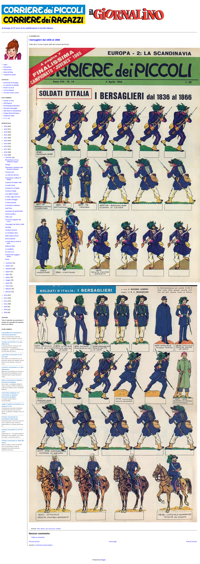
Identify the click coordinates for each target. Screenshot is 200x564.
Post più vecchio (191, 541)
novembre (9, 263)
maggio (8, 280)
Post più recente (34, 541)
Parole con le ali (8, 88)
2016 (6, 152)
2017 (6, 149)
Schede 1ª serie (8, 101)
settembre (9, 269)
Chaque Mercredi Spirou (11, 113)
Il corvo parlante (8, 90)
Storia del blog (8, 72)
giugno (8, 277)
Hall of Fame (7, 69)
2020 (6, 140)
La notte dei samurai (12, 175)
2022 (6, 135)
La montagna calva (11, 233)
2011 (6, 304)
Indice (5, 65)
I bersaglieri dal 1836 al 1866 (44, 40)
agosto (8, 271)
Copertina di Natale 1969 (13, 182)
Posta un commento (38, 537)
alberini (43, 528)
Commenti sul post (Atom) (43, 545)
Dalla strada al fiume (12, 236)
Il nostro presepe (10, 202)
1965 (38, 528)
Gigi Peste (8, 208)
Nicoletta (8, 227)
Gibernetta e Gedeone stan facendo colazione (14, 168)
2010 (6, 307)
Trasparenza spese (9, 74)
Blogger (103, 560)
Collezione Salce (8, 116)
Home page (113, 541)
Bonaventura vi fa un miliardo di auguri (12, 161)
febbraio (8, 289)
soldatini (58, 528)
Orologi (7, 164)
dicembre (9, 157)
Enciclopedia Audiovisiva (11, 106)
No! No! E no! (9, 252)
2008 (6, 312)
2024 (6, 129)
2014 (6, 295)
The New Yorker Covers (11, 93)
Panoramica (7, 67)
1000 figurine (7, 103)
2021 (6, 138)
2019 (6, 143)
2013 (6, 298)
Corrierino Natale (10, 191)
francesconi (51, 528)
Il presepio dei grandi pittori (14, 211)
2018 (6, 146)
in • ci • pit (6, 118)
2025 (6, 126)
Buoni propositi (10, 238)
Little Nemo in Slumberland (12, 111)
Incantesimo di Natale (12, 188)
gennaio (8, 291)
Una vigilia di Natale (11, 194)
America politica (10, 214)
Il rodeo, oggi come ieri (12, 197)
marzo (8, 286)
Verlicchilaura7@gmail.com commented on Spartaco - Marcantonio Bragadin (10, 395)
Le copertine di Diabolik (11, 85)
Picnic (7, 259)
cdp (47, 528)
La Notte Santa (10, 185)
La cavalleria (9, 249)
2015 (6, 155)
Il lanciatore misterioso (12, 205)
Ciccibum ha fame (11, 230)
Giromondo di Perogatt (10, 83)
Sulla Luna (8, 217)
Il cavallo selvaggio (11, 199)
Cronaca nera (9, 172)
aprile (8, 283)
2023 (6, 132)
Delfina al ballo (10, 246)
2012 (6, 301)
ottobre (8, 266)
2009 (6, 309)
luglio (7, 274)
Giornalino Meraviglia (10, 108)
